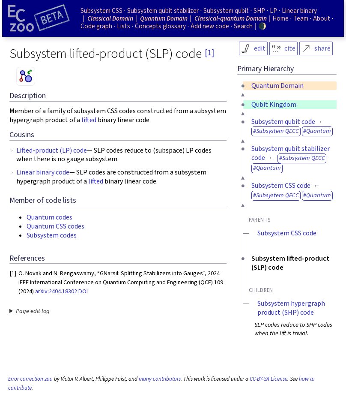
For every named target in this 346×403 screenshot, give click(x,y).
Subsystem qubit (226, 10)
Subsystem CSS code (280, 185)
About (321, 18)
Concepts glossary (160, 26)
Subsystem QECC (277, 130)
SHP (259, 10)
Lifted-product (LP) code (51, 150)
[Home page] (38, 18)
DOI (83, 291)
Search (243, 26)
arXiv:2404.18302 (56, 291)
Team (300, 18)
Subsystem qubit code (283, 121)
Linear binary (299, 10)
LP (273, 10)
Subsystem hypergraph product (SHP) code (291, 308)
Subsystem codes (52, 235)
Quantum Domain (277, 85)
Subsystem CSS (101, 10)
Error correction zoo (30, 379)
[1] (209, 53)
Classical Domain (110, 18)
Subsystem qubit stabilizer (163, 10)
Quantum (318, 130)
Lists (123, 26)
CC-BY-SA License (268, 379)
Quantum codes (49, 217)
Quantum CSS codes (55, 226)
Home (280, 18)
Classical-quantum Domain (230, 18)
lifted (88, 120)
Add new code (210, 26)
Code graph (96, 26)
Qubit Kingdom (273, 104)
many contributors (160, 379)
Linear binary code (42, 172)
